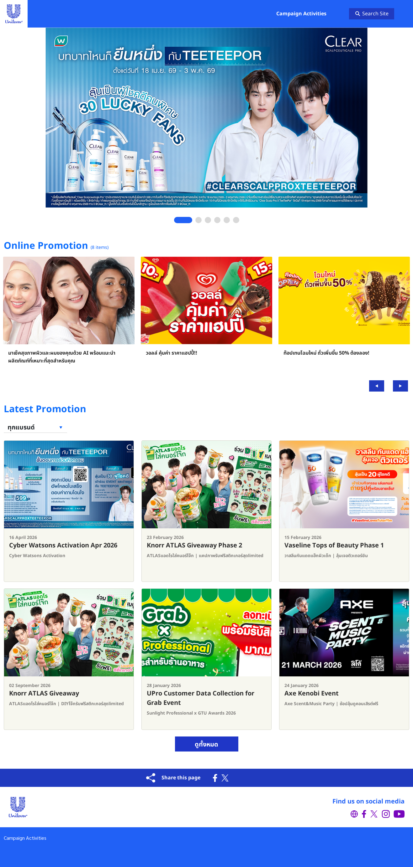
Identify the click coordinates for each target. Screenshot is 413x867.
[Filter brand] (35, 428)
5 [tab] (226, 220)
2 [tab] (198, 220)
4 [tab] (217, 220)
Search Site (372, 14)
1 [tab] (183, 220)
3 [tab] (207, 220)
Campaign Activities (25, 837)
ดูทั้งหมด (206, 744)
